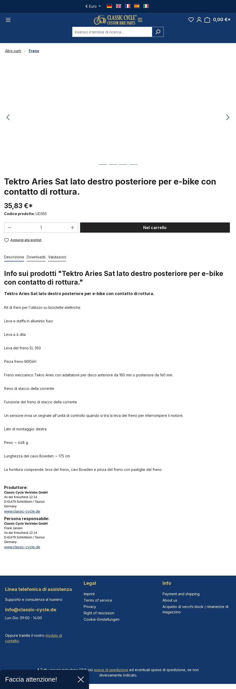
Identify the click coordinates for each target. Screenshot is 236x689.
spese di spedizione (111, 670)
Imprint (89, 594)
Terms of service (98, 600)
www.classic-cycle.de (22, 517)
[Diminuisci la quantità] (9, 233)
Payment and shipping (181, 594)
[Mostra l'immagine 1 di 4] (103, 174)
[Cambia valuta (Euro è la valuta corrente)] (93, 6)
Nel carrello (155, 232)
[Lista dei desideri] (191, 22)
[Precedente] (8, 123)
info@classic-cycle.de (30, 609)
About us (170, 600)
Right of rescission (99, 613)
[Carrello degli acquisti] (217, 22)
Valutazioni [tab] (57, 262)
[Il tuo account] (199, 22)
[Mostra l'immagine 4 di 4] (133, 174)
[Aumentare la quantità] (72, 233)
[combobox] (112, 37)
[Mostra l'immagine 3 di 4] (123, 174)
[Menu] (8, 22)
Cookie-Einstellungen (102, 619)
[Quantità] (41, 233)
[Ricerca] (158, 37)
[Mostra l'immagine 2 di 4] (113, 174)
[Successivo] (228, 123)
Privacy (90, 606)
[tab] (14, 263)
